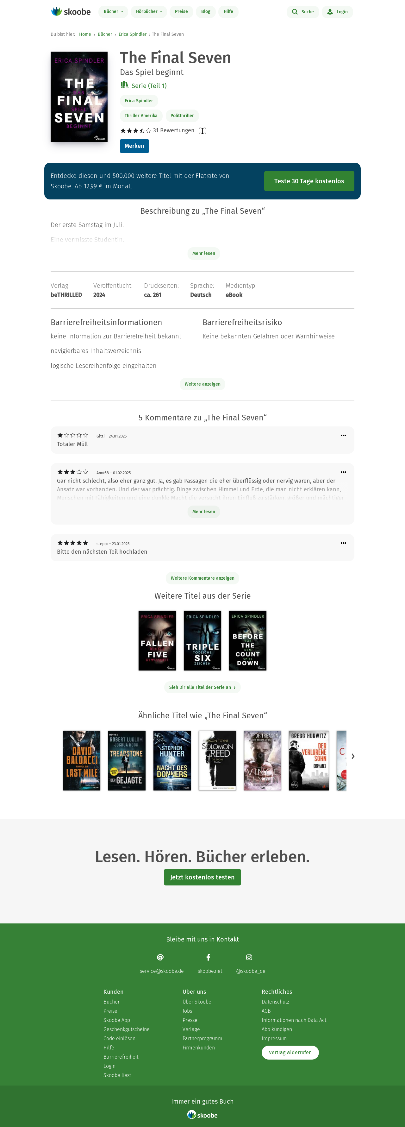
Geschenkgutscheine (126, 1029)
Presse (190, 1020)
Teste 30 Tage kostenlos (309, 181)
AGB (266, 1011)
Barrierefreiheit (120, 1057)
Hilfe (228, 11)
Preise (181, 11)
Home (85, 34)
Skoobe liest (117, 1075)
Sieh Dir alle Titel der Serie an (202, 687)
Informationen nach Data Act (294, 1020)
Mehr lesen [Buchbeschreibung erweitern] (203, 253)
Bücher (112, 11)
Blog (205, 11)
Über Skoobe (197, 1002)
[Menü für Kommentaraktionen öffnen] (343, 435)
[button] (353, 756)
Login (337, 11)
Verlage (191, 1029)
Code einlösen (119, 1039)
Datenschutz (275, 1002)
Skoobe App (116, 1020)
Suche (303, 11)
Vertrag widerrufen (290, 1052)
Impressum (274, 1039)
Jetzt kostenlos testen (202, 877)
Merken (134, 145)
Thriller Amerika (141, 115)
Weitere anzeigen (203, 384)
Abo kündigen (277, 1029)
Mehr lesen (203, 511)
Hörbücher (147, 11)
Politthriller (182, 115)
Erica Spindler (132, 34)
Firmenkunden (199, 1048)
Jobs (187, 1011)
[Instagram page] (251, 964)
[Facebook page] (209, 964)
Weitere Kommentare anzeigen (202, 578)
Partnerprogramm (202, 1039)
